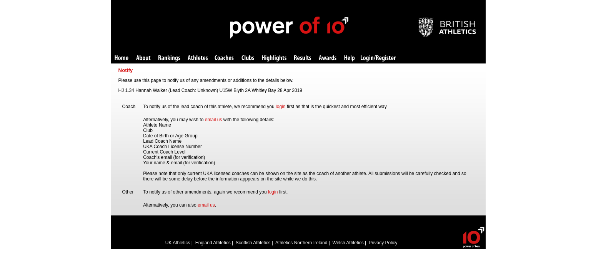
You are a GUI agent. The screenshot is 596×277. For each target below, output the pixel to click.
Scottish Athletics (253, 242)
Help (349, 58)
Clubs (247, 58)
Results (302, 58)
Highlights (274, 58)
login (280, 106)
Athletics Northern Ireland (301, 242)
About (143, 58)
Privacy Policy (383, 242)
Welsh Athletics (348, 242)
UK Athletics (177, 242)
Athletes (198, 58)
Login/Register (378, 58)
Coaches (224, 58)
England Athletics (213, 242)
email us (213, 119)
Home (121, 58)
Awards (327, 58)
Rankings (169, 58)
